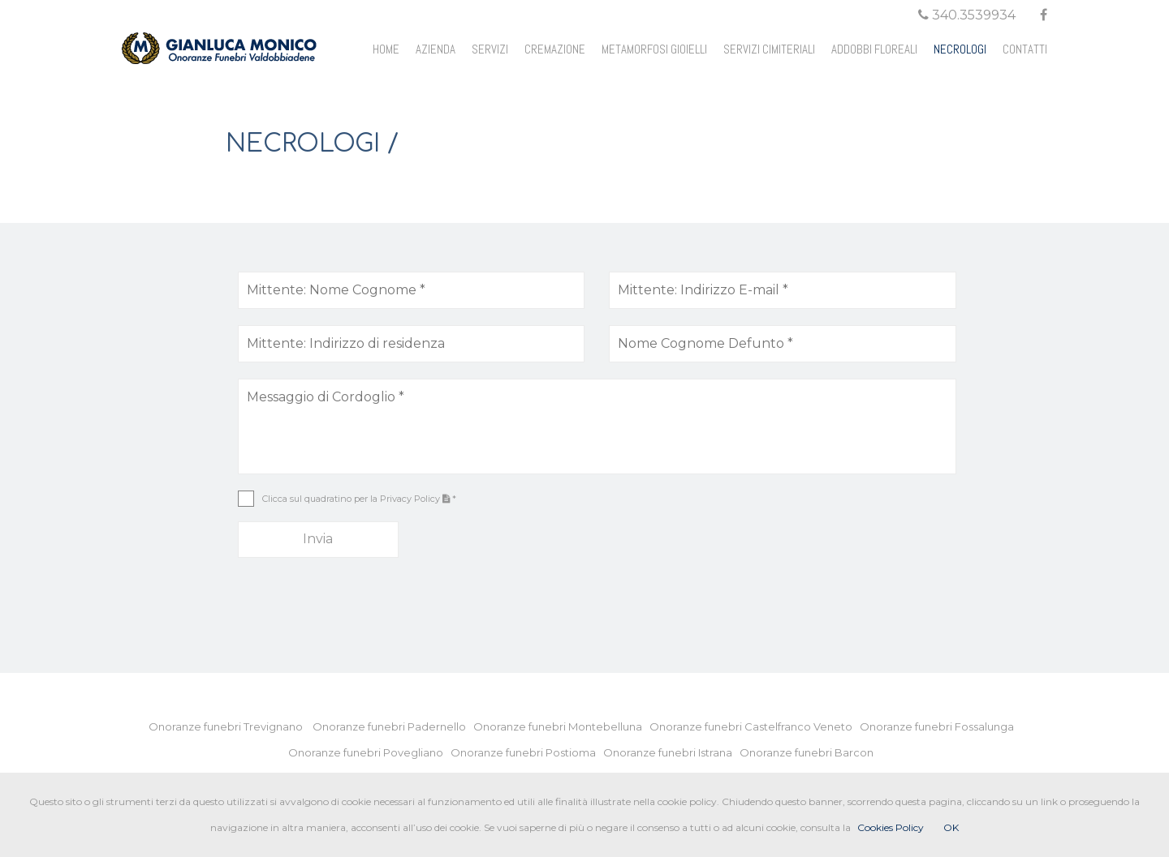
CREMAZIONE (554, 49)
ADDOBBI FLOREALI (874, 49)
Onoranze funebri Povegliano (369, 752)
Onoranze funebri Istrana (671, 752)
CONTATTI (1025, 49)
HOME (386, 49)
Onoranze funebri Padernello (393, 726)
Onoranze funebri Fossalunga (940, 726)
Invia (318, 538)
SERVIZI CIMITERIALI (769, 49)
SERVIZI (490, 49)
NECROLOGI (960, 49)
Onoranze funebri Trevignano (229, 726)
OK (951, 827)
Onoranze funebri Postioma (527, 752)
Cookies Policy (890, 827)
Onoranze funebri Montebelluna (561, 726)
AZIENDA (435, 49)
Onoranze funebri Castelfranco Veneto (754, 726)
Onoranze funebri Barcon (810, 752)
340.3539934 (967, 15)
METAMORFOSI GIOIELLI (654, 49)
